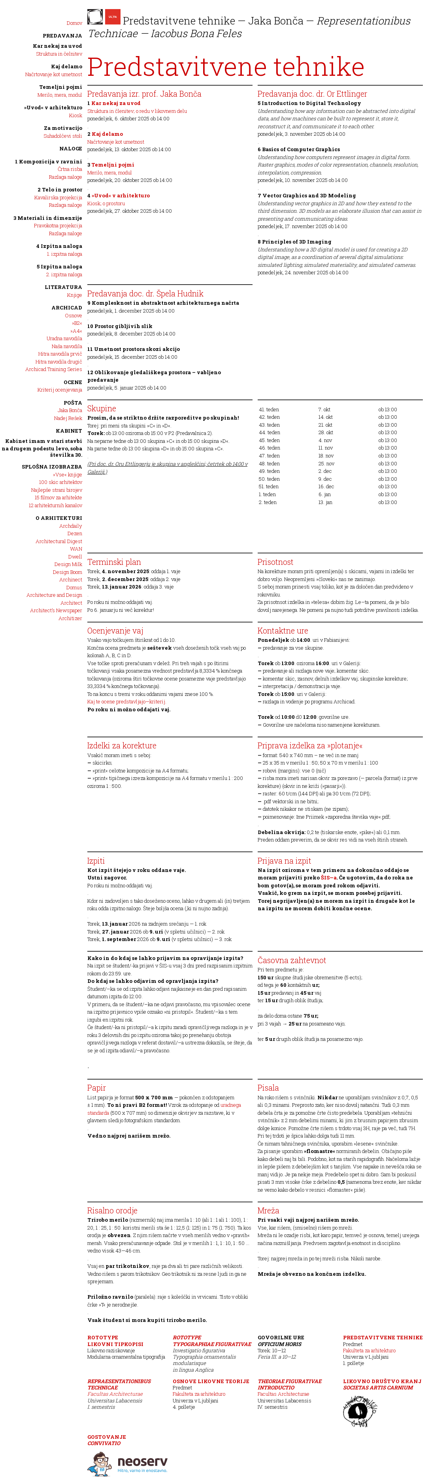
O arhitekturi (59, 517)
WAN (76, 548)
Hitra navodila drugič (59, 361)
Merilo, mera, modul (60, 94)
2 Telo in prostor (60, 189)
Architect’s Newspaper (56, 610)
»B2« (77, 322)
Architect (71, 602)
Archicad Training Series (53, 369)
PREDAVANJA (62, 35)
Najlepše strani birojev (56, 489)
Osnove (73, 315)
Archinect (70, 579)
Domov (74, 22)
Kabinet (69, 430)
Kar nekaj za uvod (57, 45)
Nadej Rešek (68, 418)
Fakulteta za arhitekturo (369, 1350)
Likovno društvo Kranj (382, 1384)
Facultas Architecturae (115, 1393)
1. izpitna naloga (64, 253)
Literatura (63, 287)
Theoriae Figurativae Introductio (289, 1384)
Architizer (70, 618)
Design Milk (68, 564)
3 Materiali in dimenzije (47, 217)
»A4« (76, 330)
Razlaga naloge (65, 176)
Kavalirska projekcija (58, 197)
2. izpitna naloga (64, 274)
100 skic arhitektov (60, 482)
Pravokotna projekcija (58, 225)
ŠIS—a (329, 877)
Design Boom (67, 572)
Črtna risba (70, 168)
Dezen (75, 533)
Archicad (66, 307)
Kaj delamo (66, 66)
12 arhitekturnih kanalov (55, 505)
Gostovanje (106, 1440)
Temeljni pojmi (60, 86)
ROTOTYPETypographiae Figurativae (212, 1340)
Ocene (73, 382)
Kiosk (75, 115)
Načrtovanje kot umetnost (53, 74)
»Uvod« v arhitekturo (53, 107)
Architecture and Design (54, 594)
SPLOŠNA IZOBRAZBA (52, 466)
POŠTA (73, 402)
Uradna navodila (64, 338)
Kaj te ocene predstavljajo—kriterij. (126, 701)
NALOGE (70, 148)
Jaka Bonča (70, 410)
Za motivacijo (63, 127)
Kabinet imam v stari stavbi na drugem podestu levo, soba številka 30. (42, 447)
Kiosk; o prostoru (106, 203)
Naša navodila (67, 346)
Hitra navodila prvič (60, 353)
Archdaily (70, 525)
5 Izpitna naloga (59, 266)
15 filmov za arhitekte (58, 497)
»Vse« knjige (67, 474)
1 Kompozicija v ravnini (48, 161)
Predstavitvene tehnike (383, 1337)
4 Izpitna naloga (59, 245)
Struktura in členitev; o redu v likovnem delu (137, 110)
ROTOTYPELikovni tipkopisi (115, 1340)
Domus (74, 587)
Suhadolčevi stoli (62, 135)
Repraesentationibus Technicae (119, 1384)
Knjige (74, 294)
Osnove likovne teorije (211, 1381)
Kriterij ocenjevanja (60, 389)
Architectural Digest (59, 541)
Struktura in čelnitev (59, 53)
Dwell (75, 556)
